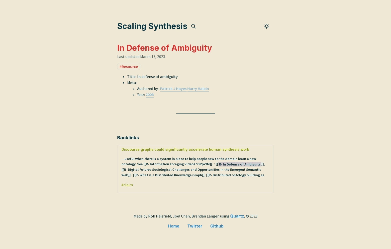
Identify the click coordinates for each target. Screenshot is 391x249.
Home (173, 226)
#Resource (128, 66)
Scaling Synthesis (152, 26)
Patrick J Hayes (173, 88)
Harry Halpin (198, 88)
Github (216, 226)
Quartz (237, 216)
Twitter (194, 226)
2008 (150, 94)
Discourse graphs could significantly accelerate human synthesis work (195, 162)
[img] (193, 26)
